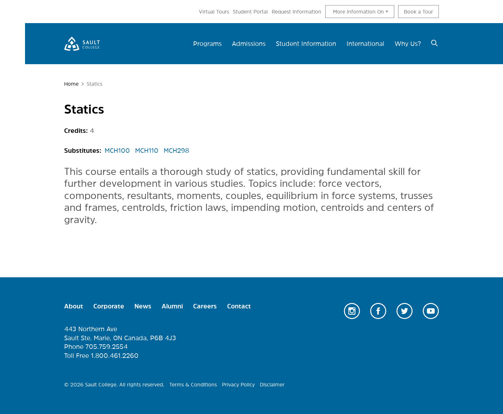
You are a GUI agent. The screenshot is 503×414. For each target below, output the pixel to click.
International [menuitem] (365, 43)
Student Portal (250, 11)
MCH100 (117, 150)
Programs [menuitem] (207, 43)
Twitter (404, 311)
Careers (205, 306)
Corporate (108, 306)
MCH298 (176, 150)
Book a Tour (418, 11)
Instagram (352, 311)
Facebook (378, 311)
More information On (358, 11)
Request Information (296, 11)
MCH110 (146, 150)
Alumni (172, 306)
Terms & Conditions (193, 384)
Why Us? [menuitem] (408, 43)
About (73, 306)
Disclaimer (272, 384)
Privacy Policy (238, 384)
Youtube (431, 311)
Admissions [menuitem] (249, 43)
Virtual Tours (214, 11)
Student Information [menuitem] (306, 43)
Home (71, 83)
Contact (239, 306)
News (142, 306)
